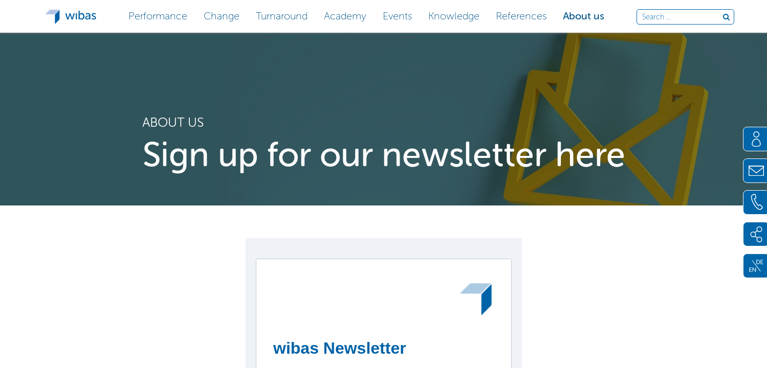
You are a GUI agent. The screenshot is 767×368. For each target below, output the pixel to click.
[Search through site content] (682, 17)
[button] (157, 15)
